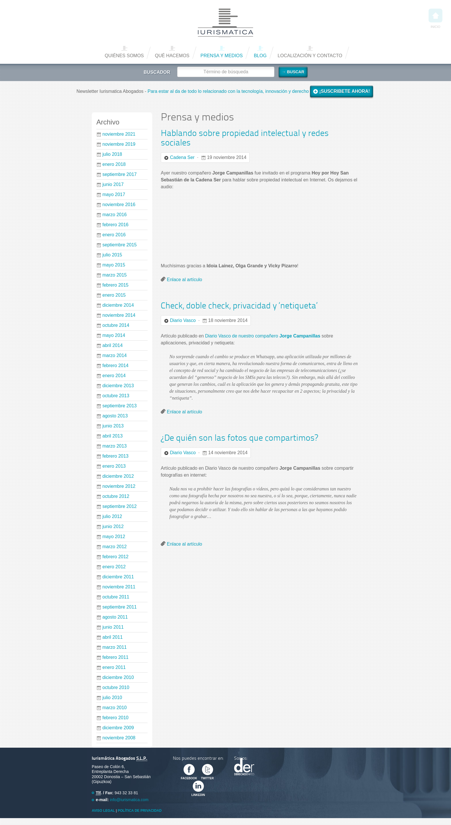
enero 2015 (114, 295)
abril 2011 (112, 637)
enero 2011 (114, 667)
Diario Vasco (183, 320)
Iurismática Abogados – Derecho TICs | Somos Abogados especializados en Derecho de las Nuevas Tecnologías (225, 23)
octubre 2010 (115, 687)
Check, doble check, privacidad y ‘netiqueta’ (239, 306)
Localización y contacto (310, 55)
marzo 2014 (114, 355)
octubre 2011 (115, 596)
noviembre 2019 (118, 144)
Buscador (157, 72)
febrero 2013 (115, 456)
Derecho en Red (244, 766)
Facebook (189, 778)
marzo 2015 (114, 275)
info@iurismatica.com (129, 799)
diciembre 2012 (118, 476)
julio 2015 (112, 254)
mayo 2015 (113, 264)
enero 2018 (114, 164)
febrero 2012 (115, 556)
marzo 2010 (114, 707)
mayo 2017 (113, 194)
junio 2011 (113, 627)
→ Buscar (293, 72)
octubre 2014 (115, 325)
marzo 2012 (114, 546)
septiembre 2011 (119, 607)
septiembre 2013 (119, 405)
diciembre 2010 (118, 677)
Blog (260, 55)
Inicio (435, 18)
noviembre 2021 (118, 134)
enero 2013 (114, 466)
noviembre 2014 (118, 315)
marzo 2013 (114, 446)
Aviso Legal (103, 811)
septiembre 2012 (119, 506)
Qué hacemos (172, 55)
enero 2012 (114, 566)
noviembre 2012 (118, 486)
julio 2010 (112, 697)
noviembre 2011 (118, 586)
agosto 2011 (115, 617)
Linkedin (198, 795)
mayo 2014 (113, 335)
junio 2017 (113, 184)
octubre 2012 (115, 496)
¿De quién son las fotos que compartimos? (239, 438)
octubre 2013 (115, 395)
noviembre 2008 (118, 737)
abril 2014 (112, 345)
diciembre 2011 (118, 576)
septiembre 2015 (119, 244)
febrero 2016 (115, 224)
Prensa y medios (221, 55)
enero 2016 (114, 234)
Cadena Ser (182, 157)
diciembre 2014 (118, 305)
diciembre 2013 (118, 385)
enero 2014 (114, 375)
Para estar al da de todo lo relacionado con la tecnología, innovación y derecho (229, 91)
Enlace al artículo (184, 279)
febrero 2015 (115, 285)
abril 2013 (112, 435)
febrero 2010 (115, 717)
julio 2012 (112, 516)
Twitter (207, 778)
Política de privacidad (140, 811)
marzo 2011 (114, 647)
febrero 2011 (115, 657)
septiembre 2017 (119, 174)
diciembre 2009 (118, 727)
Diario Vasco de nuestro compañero (262, 335)
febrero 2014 (115, 365)
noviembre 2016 (118, 204)
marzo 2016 (114, 214)
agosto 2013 (115, 415)
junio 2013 (113, 425)
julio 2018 (112, 154)
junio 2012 (113, 526)
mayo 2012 (113, 536)
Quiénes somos (124, 55)
